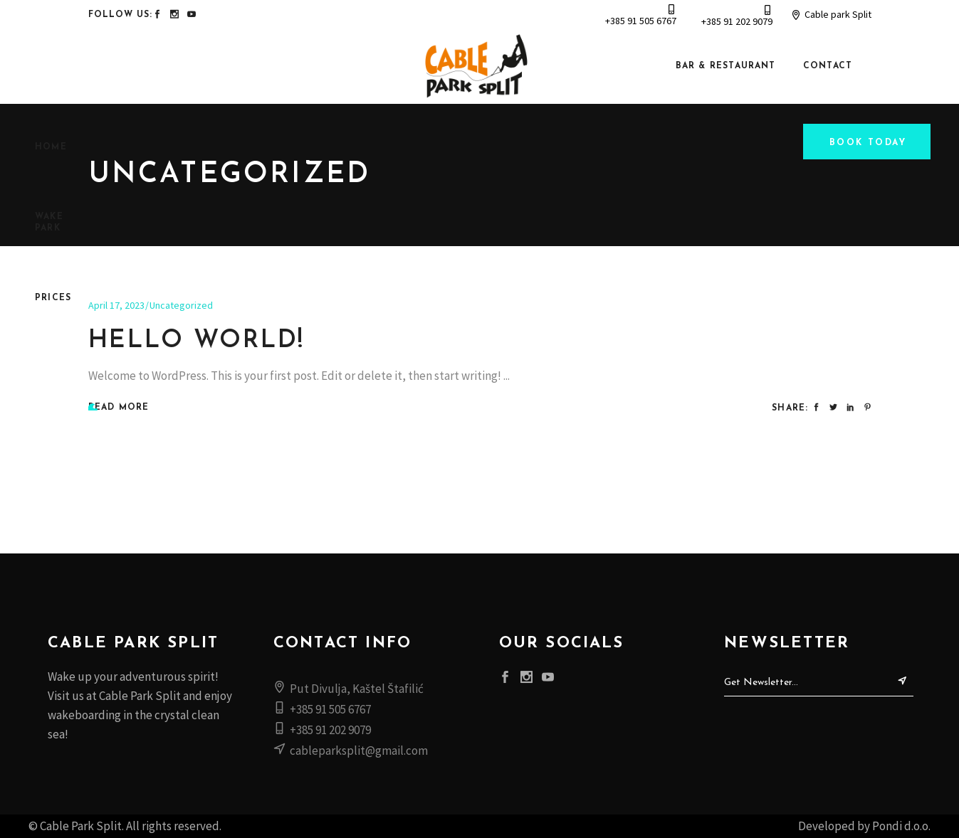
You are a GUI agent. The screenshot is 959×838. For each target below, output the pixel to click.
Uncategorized (181, 305)
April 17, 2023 (116, 305)
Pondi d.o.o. (901, 826)
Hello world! (196, 341)
